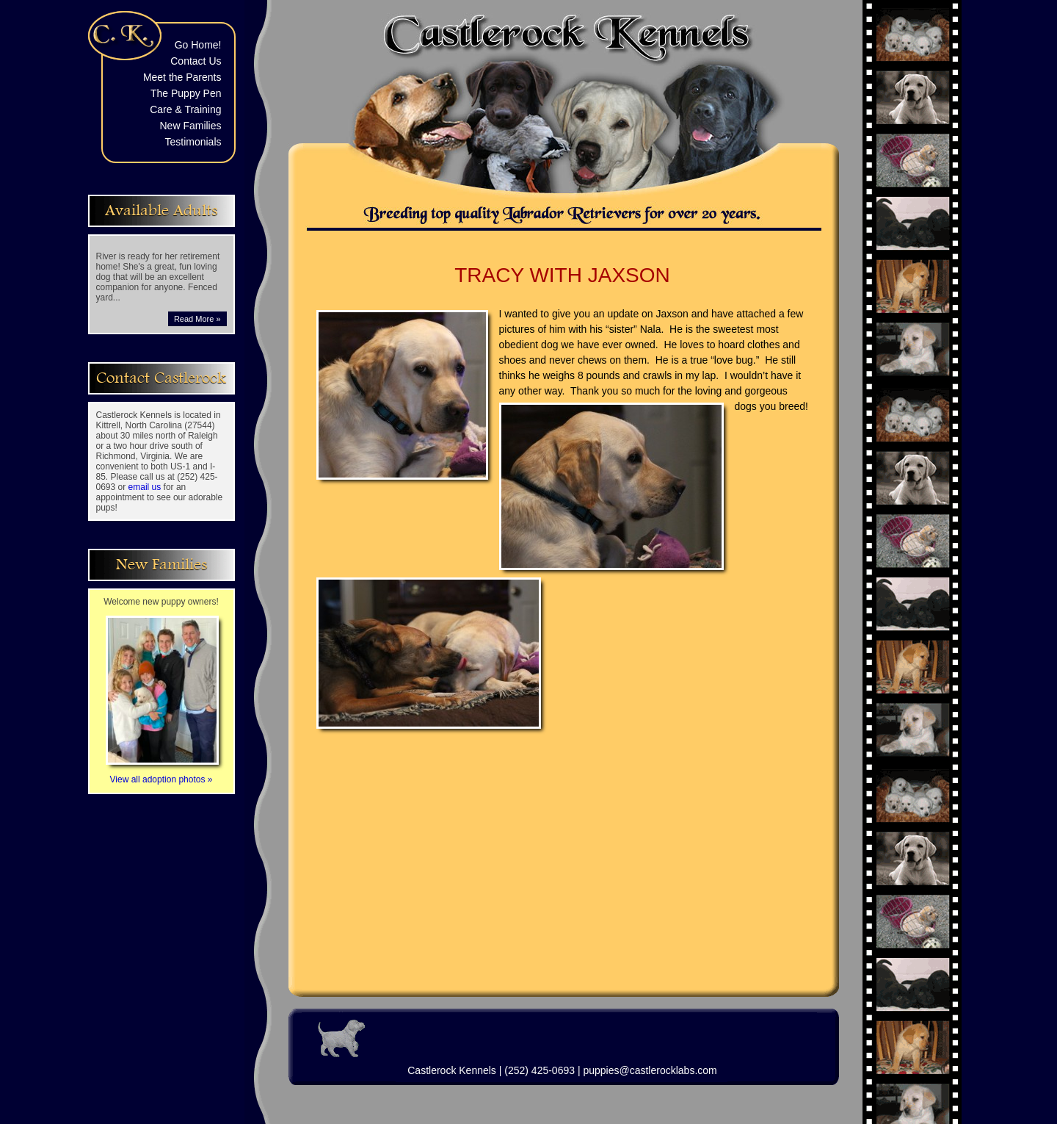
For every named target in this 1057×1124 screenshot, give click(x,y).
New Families (190, 126)
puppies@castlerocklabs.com (649, 1070)
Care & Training (185, 109)
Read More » (197, 318)
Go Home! (198, 45)
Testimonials (192, 142)
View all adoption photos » (162, 774)
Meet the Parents (182, 77)
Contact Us (195, 61)
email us (144, 487)
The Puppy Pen (186, 93)
